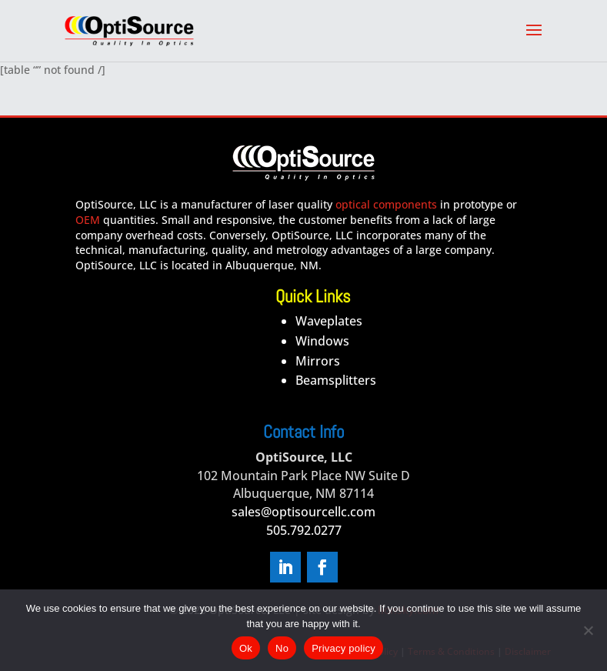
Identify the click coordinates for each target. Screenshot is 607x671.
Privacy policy (343, 648)
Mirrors (317, 360)
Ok (245, 648)
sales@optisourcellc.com (303, 511)
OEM (87, 219)
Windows (322, 340)
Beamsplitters (335, 380)
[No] (587, 630)
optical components (386, 204)
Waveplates (328, 320)
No (281, 648)
